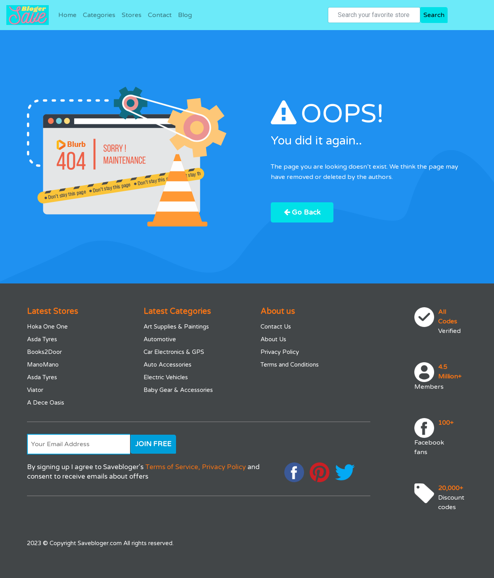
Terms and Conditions (289, 364)
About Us (273, 339)
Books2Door (44, 352)
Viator (35, 390)
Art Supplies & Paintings (176, 326)
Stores (132, 15)
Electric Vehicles (166, 377)
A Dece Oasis (45, 402)
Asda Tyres (42, 339)
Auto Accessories (167, 364)
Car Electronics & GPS (174, 352)
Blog (185, 15)
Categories (99, 15)
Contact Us (275, 326)
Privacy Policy (279, 352)
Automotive (160, 339)
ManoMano (43, 364)
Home (67, 15)
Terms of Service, (172, 467)
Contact (160, 15)
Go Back (302, 212)
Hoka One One (47, 326)
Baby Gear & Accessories (178, 390)
